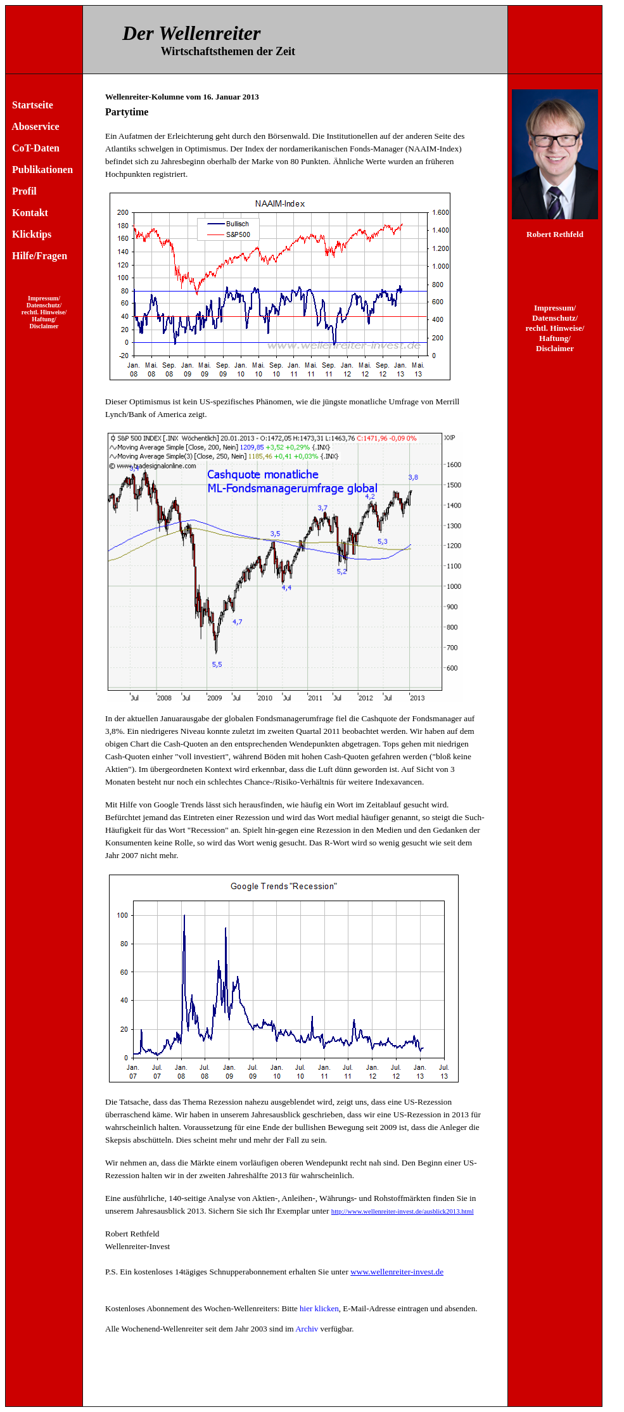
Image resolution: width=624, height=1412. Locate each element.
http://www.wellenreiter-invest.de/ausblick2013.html (402, 1211)
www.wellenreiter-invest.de (396, 1271)
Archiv (306, 1328)
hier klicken (319, 1308)
